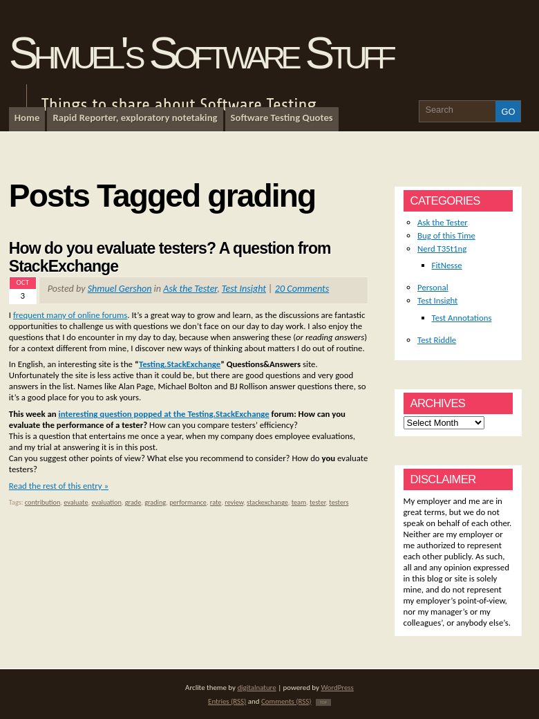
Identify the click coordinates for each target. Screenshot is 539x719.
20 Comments (302, 289)
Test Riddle (436, 340)
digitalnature (256, 687)
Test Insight (244, 289)
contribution (43, 502)
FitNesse (447, 265)
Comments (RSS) (286, 701)
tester (317, 502)
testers (338, 502)
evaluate (76, 502)
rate (216, 502)
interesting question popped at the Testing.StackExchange (164, 414)
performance (188, 502)
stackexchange (267, 502)
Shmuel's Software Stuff (200, 53)
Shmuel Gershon (120, 289)
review (234, 502)
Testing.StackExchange (179, 364)
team (299, 502)
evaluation (106, 502)
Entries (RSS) (227, 701)
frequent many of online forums (70, 315)
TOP (323, 702)
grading (155, 502)
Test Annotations (462, 317)
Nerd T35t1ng (441, 248)
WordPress (337, 687)
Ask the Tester (190, 289)
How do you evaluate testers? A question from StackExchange (170, 256)
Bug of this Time (446, 235)
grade (133, 502)
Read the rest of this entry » (58, 485)
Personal (432, 287)
